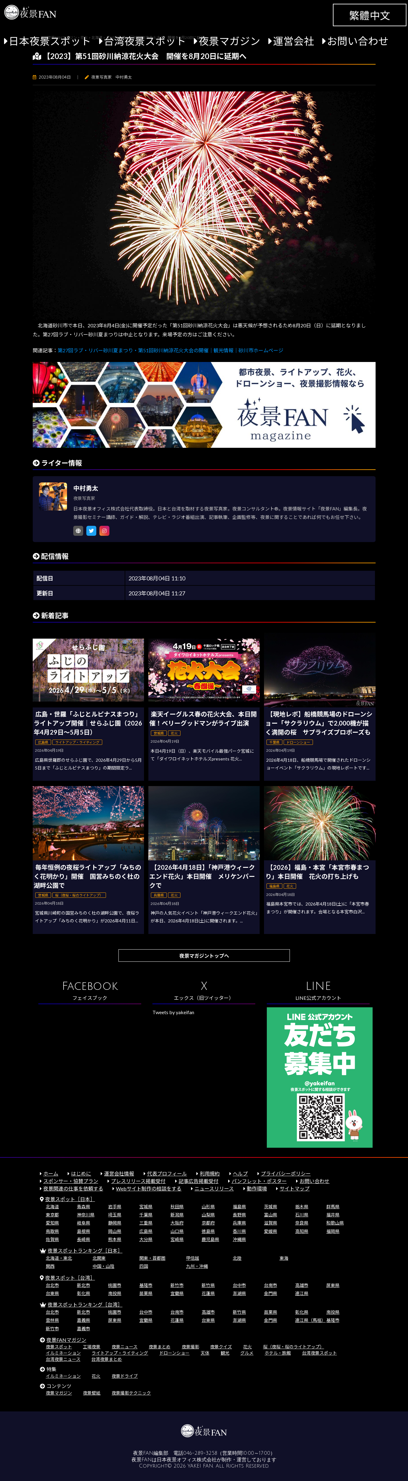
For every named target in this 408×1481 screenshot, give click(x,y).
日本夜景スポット (50, 41)
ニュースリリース (214, 1188)
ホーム (50, 1173)
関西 (50, 1266)
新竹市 (177, 1285)
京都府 (208, 1222)
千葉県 (145, 1214)
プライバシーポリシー (286, 1173)
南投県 (114, 1293)
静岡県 (114, 1222)
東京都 (52, 1214)
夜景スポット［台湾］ (70, 1278)
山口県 (177, 1231)
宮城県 (145, 1206)
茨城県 (270, 1206)
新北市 (83, 1285)
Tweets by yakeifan (173, 1012)
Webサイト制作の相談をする (148, 1188)
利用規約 (210, 1173)
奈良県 (301, 1222)
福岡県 (332, 1231)
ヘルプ (240, 1173)
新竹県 (208, 1285)
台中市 (239, 1285)
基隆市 (145, 1285)
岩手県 (114, 1206)
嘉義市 (83, 1328)
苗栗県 (145, 1293)
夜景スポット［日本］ (70, 1199)
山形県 (208, 1206)
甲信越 (192, 1258)
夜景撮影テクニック (131, 1392)
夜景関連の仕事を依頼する (73, 1188)
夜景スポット (59, 1346)
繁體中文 (369, 15)
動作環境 (257, 1188)
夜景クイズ (221, 1346)
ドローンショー (174, 1353)
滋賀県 (270, 1222)
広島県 (145, 1231)
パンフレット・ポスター (259, 1181)
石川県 (301, 1214)
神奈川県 (85, 1214)
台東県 (52, 1293)
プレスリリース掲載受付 (138, 1181)
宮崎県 (177, 1239)
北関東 (99, 1258)
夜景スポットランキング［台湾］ (85, 1304)
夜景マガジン (229, 41)
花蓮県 (208, 1293)
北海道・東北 (59, 1258)
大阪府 (177, 1222)
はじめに (81, 1173)
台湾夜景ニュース (63, 1359)
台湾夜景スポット (145, 41)
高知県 (301, 1231)
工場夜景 (91, 1346)
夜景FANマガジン (66, 1340)
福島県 (239, 1206)
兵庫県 (239, 1222)
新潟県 (177, 1214)
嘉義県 (83, 1320)
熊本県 (114, 1239)
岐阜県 (83, 1222)
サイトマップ (295, 1188)
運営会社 (293, 41)
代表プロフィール (167, 1173)
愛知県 (52, 1222)
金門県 (270, 1293)
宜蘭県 (177, 1293)
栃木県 (301, 1206)
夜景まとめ (159, 1346)
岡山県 (114, 1231)
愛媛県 (270, 1231)
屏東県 (332, 1285)
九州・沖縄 (197, 1266)
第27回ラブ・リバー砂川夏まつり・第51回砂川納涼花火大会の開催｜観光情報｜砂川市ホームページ (170, 350)
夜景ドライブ (125, 1376)
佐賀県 (52, 1239)
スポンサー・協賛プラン (70, 1181)
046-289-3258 (200, 1453)
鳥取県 (52, 1231)
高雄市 (301, 1285)
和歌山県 (335, 1222)
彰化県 (83, 1293)
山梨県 (208, 1214)
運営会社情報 (119, 1173)
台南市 (270, 1285)
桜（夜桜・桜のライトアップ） (293, 1346)
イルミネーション (63, 1353)
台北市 (52, 1285)
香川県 (239, 1231)
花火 (247, 1346)
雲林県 (52, 1320)
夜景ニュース (124, 1346)
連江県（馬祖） (310, 1320)
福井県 (332, 1214)
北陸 (237, 1258)
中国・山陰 (103, 1266)
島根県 (83, 1231)
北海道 (52, 1206)
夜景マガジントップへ (204, 956)
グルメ (246, 1353)
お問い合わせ (358, 41)
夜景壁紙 (91, 1392)
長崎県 (83, 1239)
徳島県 (208, 1231)
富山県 (270, 1214)
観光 (225, 1353)
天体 (205, 1353)
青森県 (83, 1206)
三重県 (145, 1222)
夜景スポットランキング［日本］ (85, 1251)
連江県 (301, 1293)
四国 (143, 1266)
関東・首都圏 (152, 1258)
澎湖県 (239, 1293)
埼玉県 (114, 1214)
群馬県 (332, 1206)
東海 (284, 1258)
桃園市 (114, 1285)
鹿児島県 (210, 1239)
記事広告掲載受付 (198, 1181)
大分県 (145, 1239)
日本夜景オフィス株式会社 (187, 1460)
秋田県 (177, 1206)
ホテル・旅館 (278, 1353)
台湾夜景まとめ (106, 1359)
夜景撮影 (190, 1346)
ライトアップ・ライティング (120, 1353)
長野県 (239, 1214)
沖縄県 (239, 1239)
